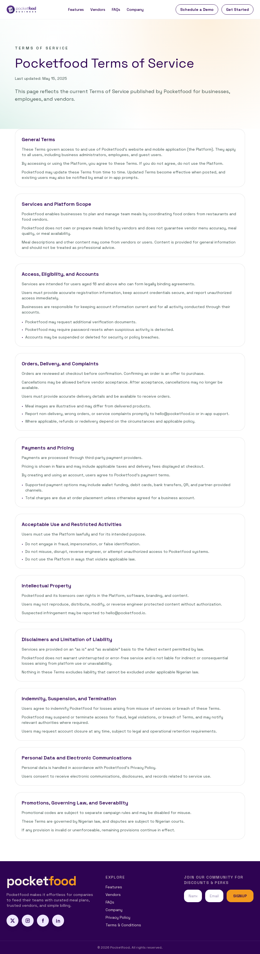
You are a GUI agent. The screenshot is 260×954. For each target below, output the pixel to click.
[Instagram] (28, 921)
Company (135, 9)
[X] (12, 921)
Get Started (237, 9)
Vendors (97, 9)
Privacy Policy (118, 917)
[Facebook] (43, 921)
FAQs (116, 9)
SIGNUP (240, 895)
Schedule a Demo (197, 9)
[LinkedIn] (58, 921)
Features (76, 9)
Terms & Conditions (123, 925)
